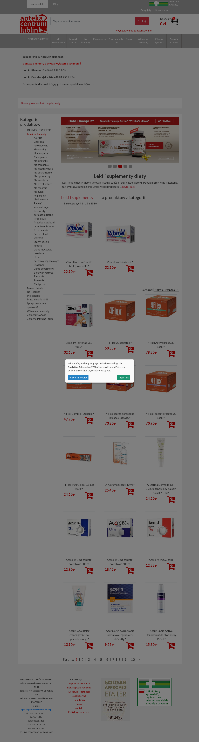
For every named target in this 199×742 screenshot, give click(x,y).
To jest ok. (123, 377)
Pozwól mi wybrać (78, 377)
